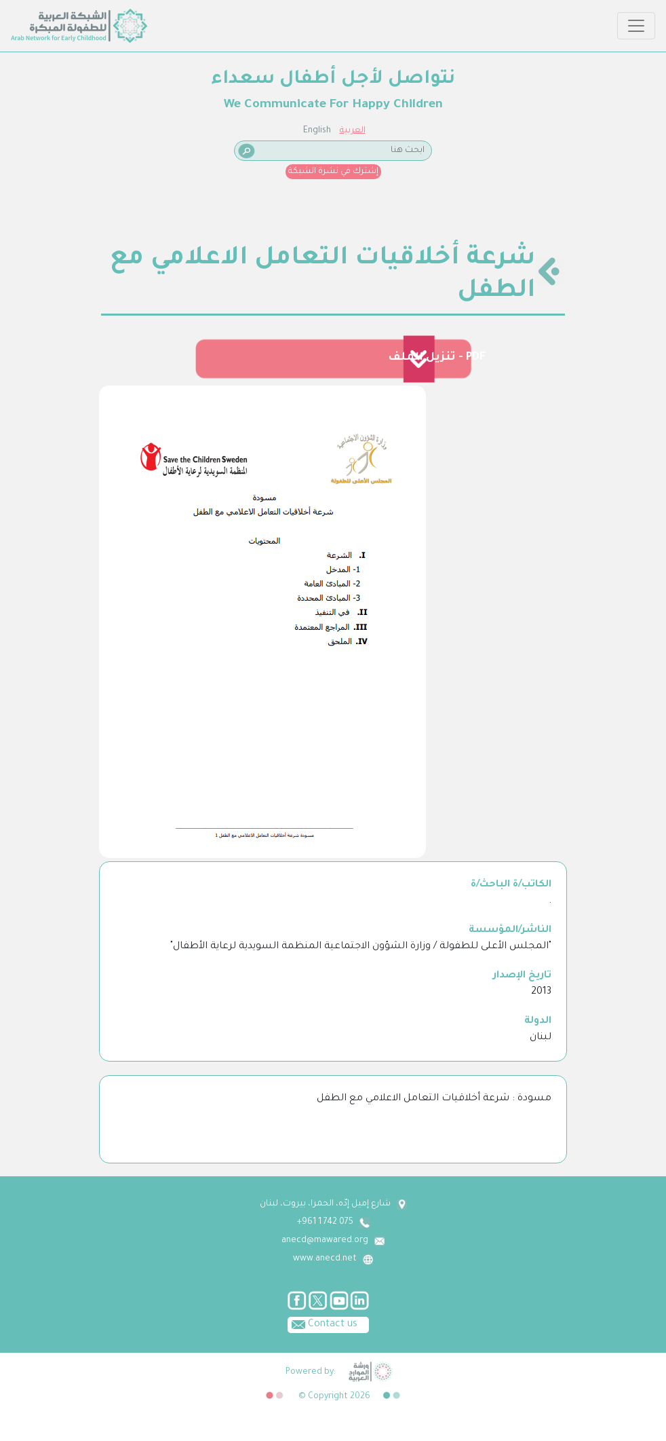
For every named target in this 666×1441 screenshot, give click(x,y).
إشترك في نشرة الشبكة (333, 171)
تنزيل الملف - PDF (437, 358)
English (317, 131)
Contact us (322, 1323)
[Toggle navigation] (636, 25)
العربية (353, 131)
